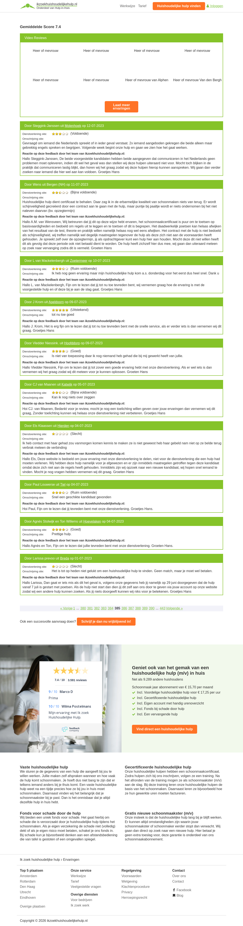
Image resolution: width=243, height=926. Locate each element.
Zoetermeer (78, 260)
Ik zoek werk (80, 905)
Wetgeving (129, 881)
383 (104, 608)
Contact (178, 881)
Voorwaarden (131, 876)
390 (152, 608)
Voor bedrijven (81, 900)
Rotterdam (28, 881)
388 (138, 608)
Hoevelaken (92, 521)
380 (83, 608)
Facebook (183, 890)
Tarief (142, 6)
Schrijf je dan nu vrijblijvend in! (106, 621)
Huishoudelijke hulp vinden (179, 6)
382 (97, 608)
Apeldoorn (56, 302)
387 (131, 608)
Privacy (127, 892)
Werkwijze (127, 6)
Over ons (179, 876)
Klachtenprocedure (136, 886)
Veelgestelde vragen (86, 886)
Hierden (63, 426)
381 (90, 608)
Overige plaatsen (32, 906)
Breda (64, 558)
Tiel (62, 484)
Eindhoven (28, 897)
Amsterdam (28, 876)
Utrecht (25, 892)
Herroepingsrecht (134, 897)
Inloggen (214, 6)
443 (162, 608)
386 (124, 608)
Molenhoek (73, 126)
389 (145, 608)
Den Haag (27, 886)
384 (110, 608)
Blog (179, 895)
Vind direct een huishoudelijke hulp (164, 729)
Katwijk (67, 384)
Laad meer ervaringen (121, 106)
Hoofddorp (72, 343)
